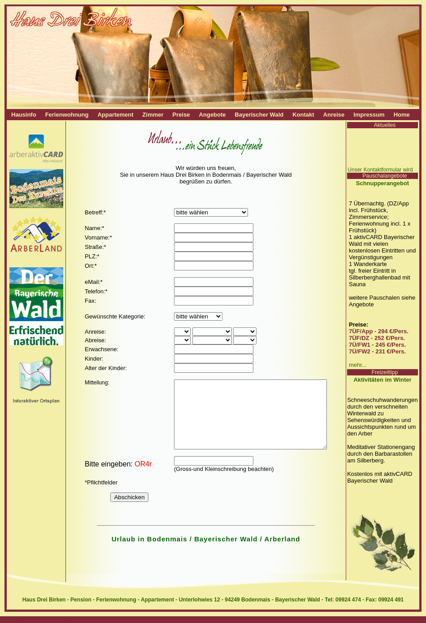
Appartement (115, 114)
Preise (181, 114)
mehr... (358, 365)
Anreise (334, 114)
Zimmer (153, 114)
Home (402, 114)
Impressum (368, 114)
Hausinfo (23, 114)
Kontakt (303, 114)
